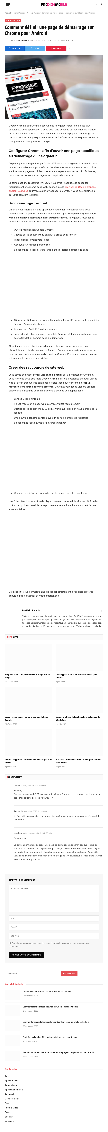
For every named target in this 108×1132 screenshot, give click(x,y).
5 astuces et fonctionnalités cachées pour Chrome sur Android (78, 761)
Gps (7, 1103)
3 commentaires (49, 40)
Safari (7, 1112)
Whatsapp (9, 1121)
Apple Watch (11, 1085)
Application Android (14, 1089)
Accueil (8, 13)
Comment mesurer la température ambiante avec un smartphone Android (56, 1022)
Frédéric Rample (20, 40)
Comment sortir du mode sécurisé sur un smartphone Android (50, 1006)
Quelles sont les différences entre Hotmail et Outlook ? (47, 991)
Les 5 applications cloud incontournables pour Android (76, 676)
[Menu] (8, 4)
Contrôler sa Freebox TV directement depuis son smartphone (50, 1037)
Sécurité (9, 1117)
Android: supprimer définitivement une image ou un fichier (28, 761)
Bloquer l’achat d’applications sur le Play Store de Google (27, 676)
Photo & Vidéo (11, 1108)
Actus (7, 1076)
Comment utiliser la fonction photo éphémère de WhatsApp (78, 718)
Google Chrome (33, 13)
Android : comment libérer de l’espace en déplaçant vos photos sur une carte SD (58, 1052)
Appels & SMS (11, 1080)
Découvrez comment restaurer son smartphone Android (26, 718)
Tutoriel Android (19, 13)
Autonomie (10, 1094)
